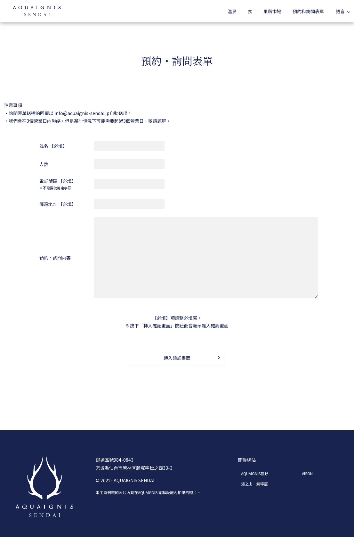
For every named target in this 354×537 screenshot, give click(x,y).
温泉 (232, 11)
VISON (307, 473)
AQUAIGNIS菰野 (254, 473)
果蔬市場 (272, 11)
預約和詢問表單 (308, 11)
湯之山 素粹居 (254, 483)
